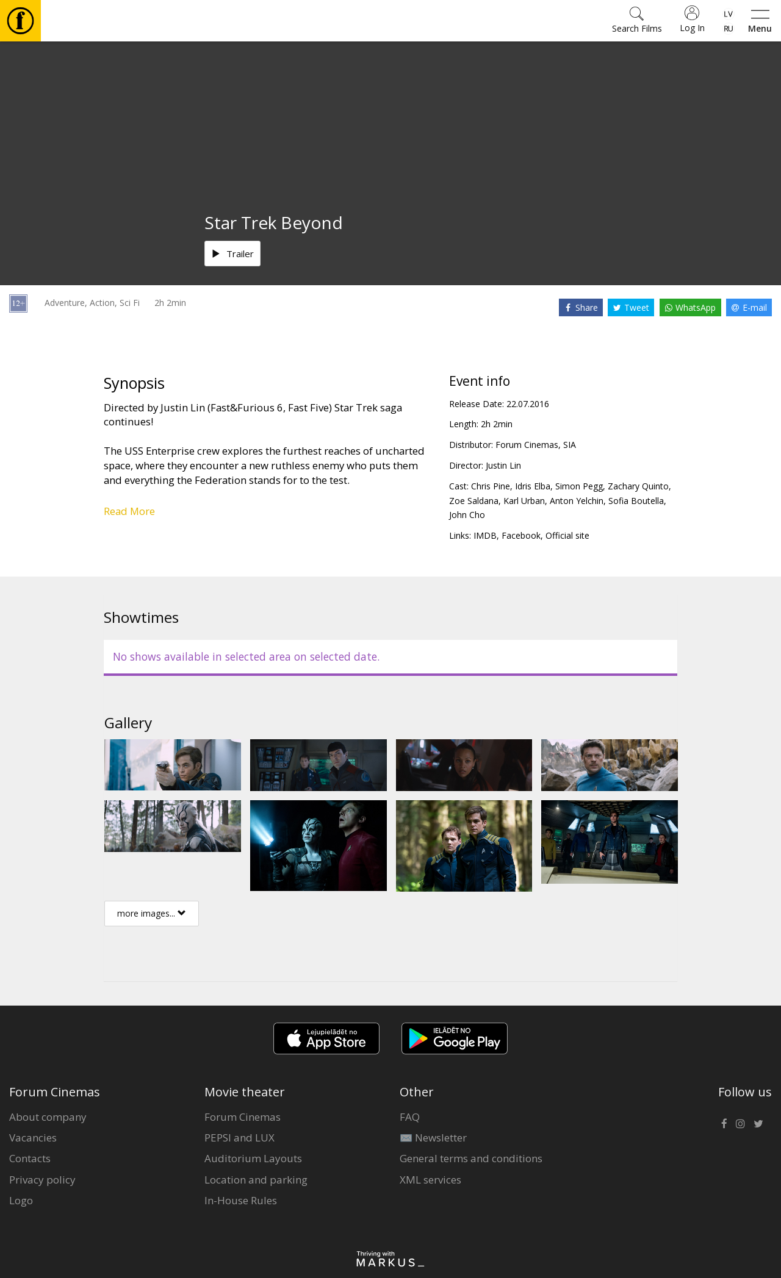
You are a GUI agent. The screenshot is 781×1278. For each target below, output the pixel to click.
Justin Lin (503, 465)
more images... (151, 913)
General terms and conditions (471, 1158)
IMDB (485, 535)
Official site (567, 535)
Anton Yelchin (576, 500)
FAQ (410, 1117)
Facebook (521, 535)
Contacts (30, 1158)
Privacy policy (42, 1180)
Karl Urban (524, 500)
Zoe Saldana (473, 500)
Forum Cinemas (242, 1117)
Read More (129, 511)
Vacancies (33, 1138)
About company (48, 1117)
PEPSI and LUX (239, 1138)
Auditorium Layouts (253, 1158)
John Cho (467, 514)
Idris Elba (532, 486)
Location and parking (256, 1180)
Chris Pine (490, 486)
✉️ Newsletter (433, 1138)
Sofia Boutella (636, 500)
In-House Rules (240, 1200)
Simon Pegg (579, 486)
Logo (21, 1200)
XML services (430, 1180)
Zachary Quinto (638, 486)
